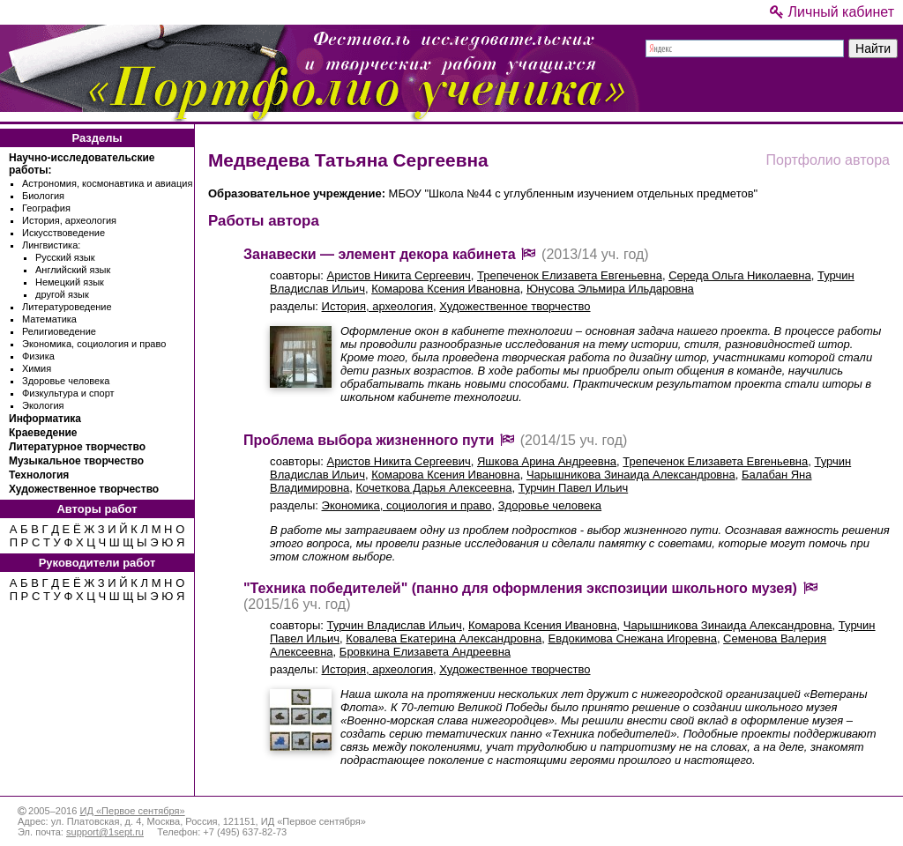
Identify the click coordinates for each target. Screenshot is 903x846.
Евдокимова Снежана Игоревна (633, 638)
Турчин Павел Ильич (573, 487)
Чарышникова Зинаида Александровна (630, 474)
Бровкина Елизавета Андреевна (425, 651)
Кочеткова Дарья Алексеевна (434, 487)
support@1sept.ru (105, 832)
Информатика (45, 418)
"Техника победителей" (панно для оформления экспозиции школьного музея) (520, 588)
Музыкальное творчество (76, 461)
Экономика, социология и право (94, 343)
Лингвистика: (51, 245)
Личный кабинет (832, 11)
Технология (39, 475)
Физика (38, 356)
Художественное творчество (84, 489)
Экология (43, 405)
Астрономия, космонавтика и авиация (107, 183)
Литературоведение (67, 306)
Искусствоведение (63, 232)
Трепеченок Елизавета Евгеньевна (569, 275)
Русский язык (65, 257)
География (46, 208)
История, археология (69, 220)
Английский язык (72, 269)
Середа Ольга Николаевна (739, 275)
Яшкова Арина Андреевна (546, 461)
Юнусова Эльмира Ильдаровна (610, 288)
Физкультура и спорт (68, 393)
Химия (36, 368)
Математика (49, 319)
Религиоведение (59, 331)
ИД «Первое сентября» (131, 810)
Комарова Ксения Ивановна (445, 288)
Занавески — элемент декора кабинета (379, 254)
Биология (43, 195)
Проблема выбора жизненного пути (368, 440)
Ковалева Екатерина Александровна (443, 638)
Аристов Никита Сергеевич (399, 275)
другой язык (62, 294)
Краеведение (43, 433)
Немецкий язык (69, 282)
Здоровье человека (65, 380)
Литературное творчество (77, 447)
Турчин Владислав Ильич (394, 625)
